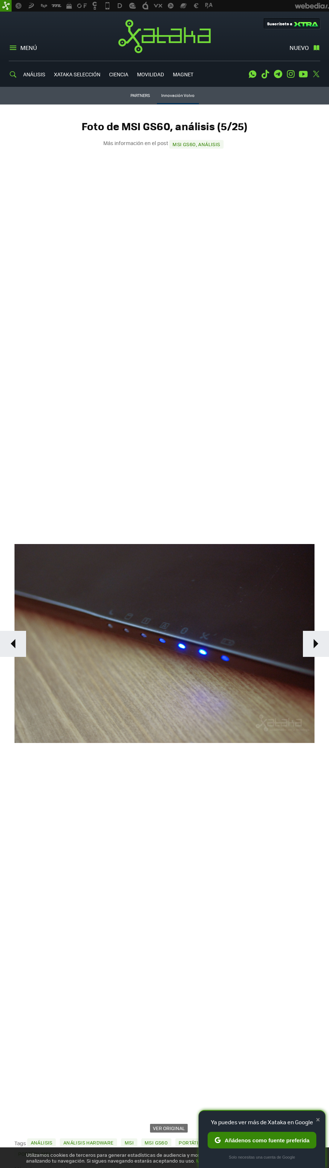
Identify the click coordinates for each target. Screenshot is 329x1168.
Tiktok (265, 74)
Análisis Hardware (88, 1142)
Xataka (164, 36)
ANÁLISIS (34, 74)
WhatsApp (252, 74)
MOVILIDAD (150, 74)
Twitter (316, 74)
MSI (129, 1142)
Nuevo (299, 47)
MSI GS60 (156, 1142)
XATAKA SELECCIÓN (77, 74)
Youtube (303, 74)
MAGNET (183, 74)
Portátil (190, 1142)
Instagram (290, 74)
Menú (28, 47)
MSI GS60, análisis (196, 144)
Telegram (278, 74)
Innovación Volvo (178, 95)
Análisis (42, 1142)
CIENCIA (118, 74)
